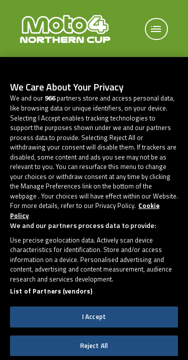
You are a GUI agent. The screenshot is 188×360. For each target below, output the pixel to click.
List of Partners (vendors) (51, 297)
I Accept (94, 323)
